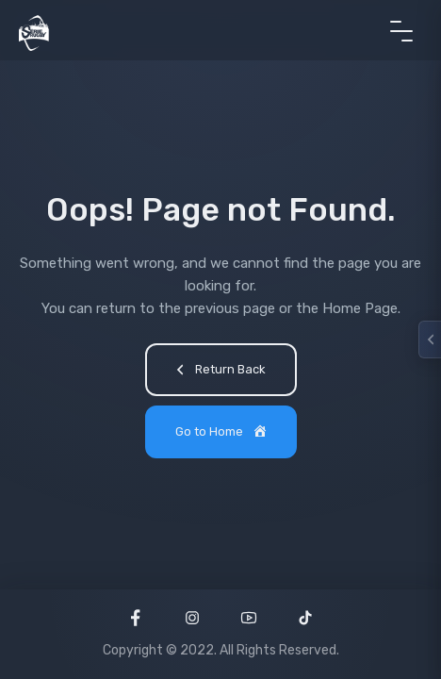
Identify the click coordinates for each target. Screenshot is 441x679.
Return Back (218, 371)
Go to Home (222, 432)
